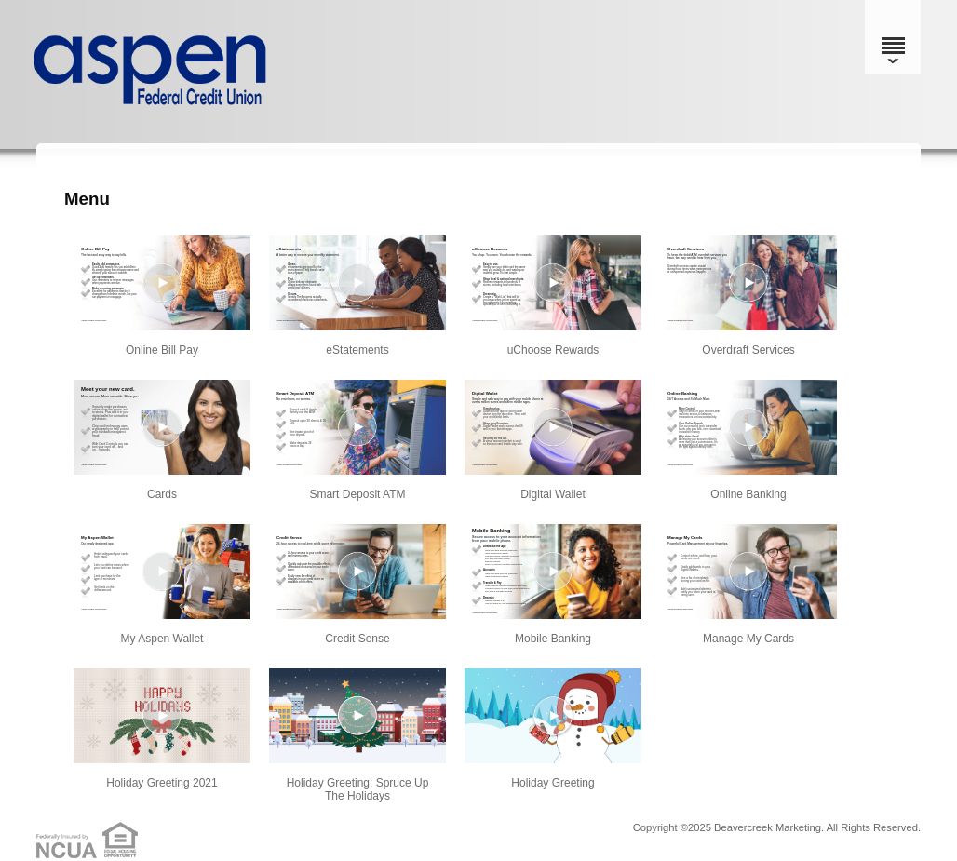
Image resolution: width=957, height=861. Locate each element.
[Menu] (893, 37)
